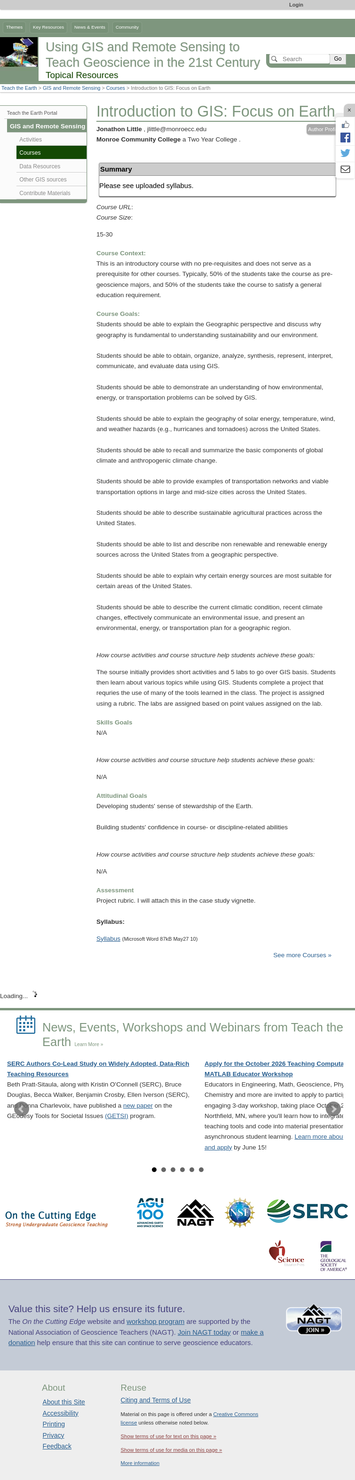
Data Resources (39, 166)
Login (296, 5)
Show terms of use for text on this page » (168, 1436)
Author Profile (323, 129)
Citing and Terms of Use (156, 1400)
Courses (115, 88)
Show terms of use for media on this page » (171, 1450)
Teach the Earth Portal (32, 113)
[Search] (299, 58)
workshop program (155, 1321)
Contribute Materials (45, 193)
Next (333, 1109)
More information (140, 1463)
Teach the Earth (19, 88)
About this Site (64, 1402)
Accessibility (61, 1413)
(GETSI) (116, 1115)
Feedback (57, 1446)
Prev (21, 1109)
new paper (138, 1105)
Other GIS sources (43, 179)
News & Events (89, 27)
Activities (30, 139)
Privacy (53, 1435)
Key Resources (48, 27)
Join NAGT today (204, 1332)
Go (337, 58)
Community (127, 27)
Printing (54, 1424)
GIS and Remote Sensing (71, 88)
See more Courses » (302, 955)
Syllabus (108, 938)
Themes (14, 27)
